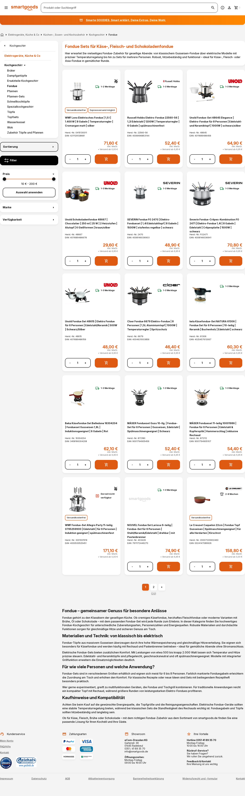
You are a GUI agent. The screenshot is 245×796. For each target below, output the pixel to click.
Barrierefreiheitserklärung (148, 778)
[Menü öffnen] (6, 8)
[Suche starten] (213, 8)
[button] (29, 174)
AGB (67, 778)
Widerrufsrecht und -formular (199, 778)
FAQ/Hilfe (5, 746)
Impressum (6, 778)
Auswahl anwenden (29, 192)
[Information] (222, 8)
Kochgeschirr (13, 65)
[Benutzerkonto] (229, 8)
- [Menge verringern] (70, 159)
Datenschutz (39, 778)
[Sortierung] (29, 147)
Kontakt (4, 752)
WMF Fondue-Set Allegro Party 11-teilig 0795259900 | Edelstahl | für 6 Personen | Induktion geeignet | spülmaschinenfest (91, 529)
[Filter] (29, 160)
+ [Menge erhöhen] (85, 159)
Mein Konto (6, 740)
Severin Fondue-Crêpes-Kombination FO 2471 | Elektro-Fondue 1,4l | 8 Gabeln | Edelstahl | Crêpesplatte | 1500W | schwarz (214, 225)
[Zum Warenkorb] (237, 8)
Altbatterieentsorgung (101, 778)
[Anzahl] (77, 159)
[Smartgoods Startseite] (24, 7)
